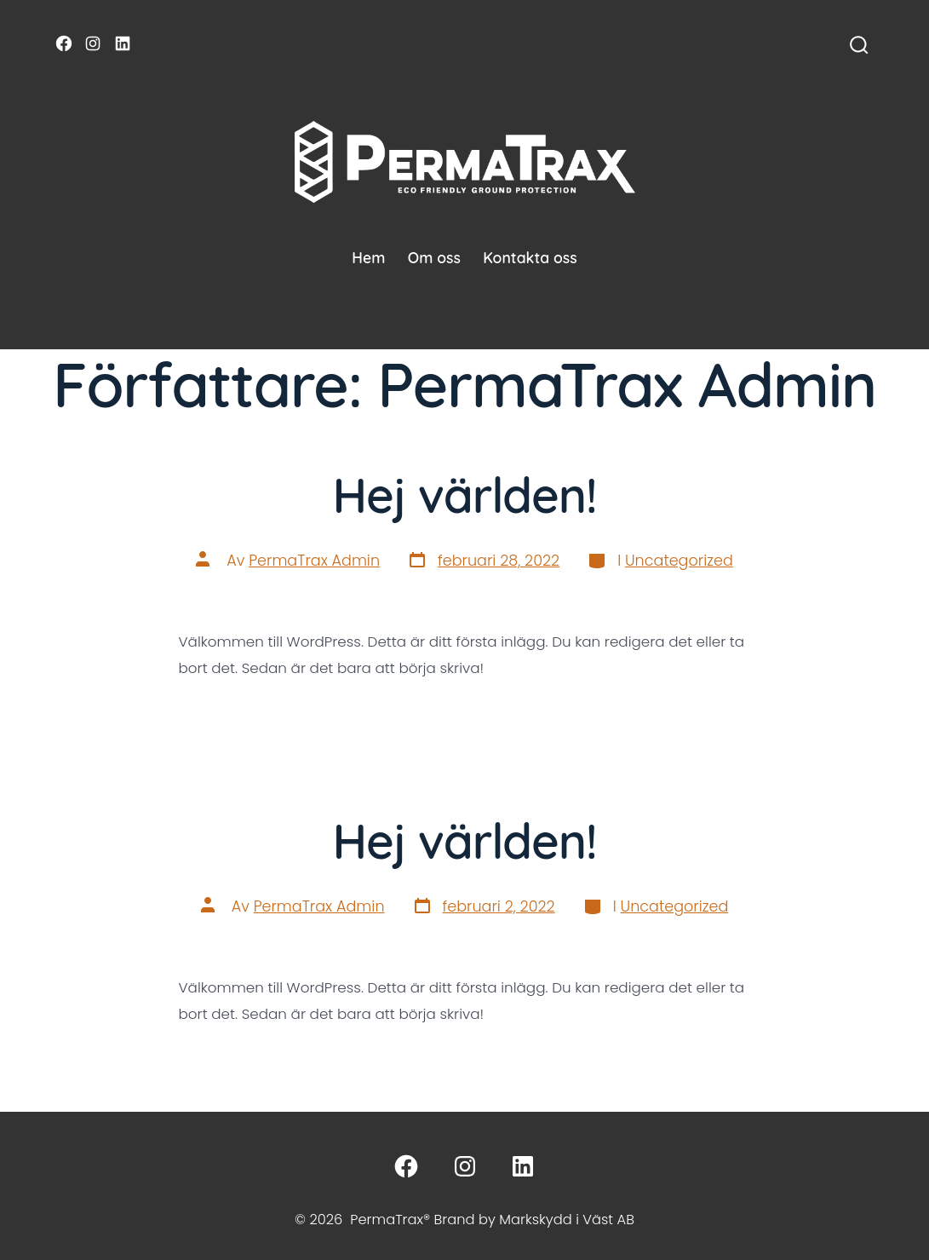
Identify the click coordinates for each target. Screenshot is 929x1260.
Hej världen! (464, 494)
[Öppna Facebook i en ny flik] (64, 43)
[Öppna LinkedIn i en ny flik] (122, 43)
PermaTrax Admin (314, 560)
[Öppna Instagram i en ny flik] (93, 43)
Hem (368, 257)
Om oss (434, 257)
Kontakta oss (529, 257)
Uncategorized (679, 560)
